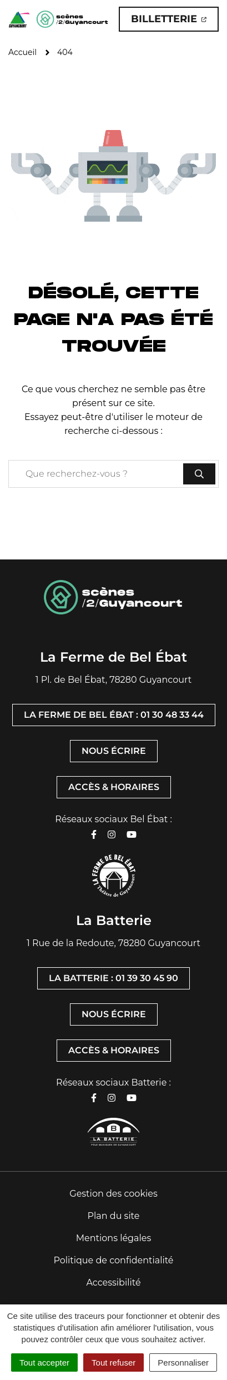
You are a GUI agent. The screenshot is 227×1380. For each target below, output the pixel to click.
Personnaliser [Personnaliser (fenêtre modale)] (183, 1362)
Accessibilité (113, 1282)
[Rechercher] (199, 473)
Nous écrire (114, 751)
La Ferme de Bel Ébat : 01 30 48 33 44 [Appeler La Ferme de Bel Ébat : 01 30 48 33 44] (114, 714)
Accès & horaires (113, 787)
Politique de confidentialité (113, 1260)
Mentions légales (114, 1238)
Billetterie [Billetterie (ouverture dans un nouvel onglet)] (175, 22)
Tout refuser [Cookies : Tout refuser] (113, 1362)
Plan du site (114, 1216)
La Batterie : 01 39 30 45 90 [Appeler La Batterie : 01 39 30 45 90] (113, 978)
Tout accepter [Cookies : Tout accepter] (44, 1362)
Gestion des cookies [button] (113, 1193)
